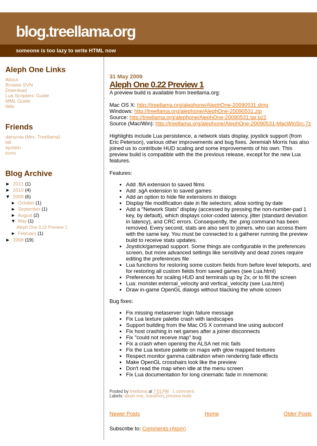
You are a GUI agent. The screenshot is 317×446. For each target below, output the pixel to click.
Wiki (9, 106)
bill (8, 142)
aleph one (134, 396)
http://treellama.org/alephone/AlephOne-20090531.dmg (202, 105)
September (30, 209)
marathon (155, 396)
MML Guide (17, 100)
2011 (19, 183)
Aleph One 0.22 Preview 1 (156, 84)
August (26, 215)
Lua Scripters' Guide (27, 95)
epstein (13, 147)
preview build (179, 396)
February (28, 233)
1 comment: (184, 391)
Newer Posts (124, 414)
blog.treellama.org (75, 31)
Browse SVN (19, 84)
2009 (19, 196)
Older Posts (298, 414)
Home (212, 414)
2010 (19, 189)
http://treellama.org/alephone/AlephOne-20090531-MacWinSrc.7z (233, 123)
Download (16, 90)
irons (10, 152)
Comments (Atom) (164, 428)
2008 (19, 239)
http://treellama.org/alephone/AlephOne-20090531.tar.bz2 (198, 117)
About (11, 79)
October (27, 202)
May (23, 220)
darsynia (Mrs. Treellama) (32, 136)
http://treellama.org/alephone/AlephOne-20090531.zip (198, 111)
